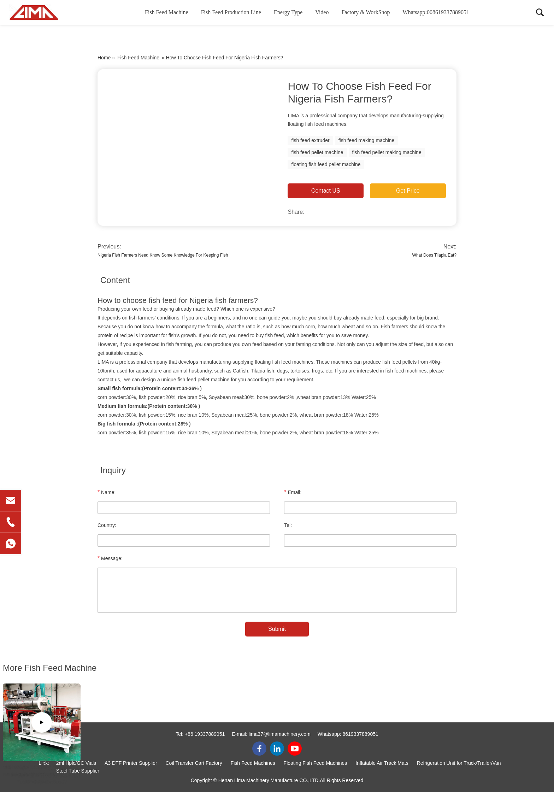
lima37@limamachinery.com (280, 734)
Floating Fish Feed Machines (315, 763)
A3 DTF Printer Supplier (131, 763)
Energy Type (288, 12)
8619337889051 (360, 734)
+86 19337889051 (205, 734)
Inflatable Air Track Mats (381, 763)
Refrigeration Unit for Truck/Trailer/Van (459, 763)
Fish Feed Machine (166, 12)
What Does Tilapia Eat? (434, 255)
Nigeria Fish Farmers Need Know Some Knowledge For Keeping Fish (163, 255)
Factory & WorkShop (365, 12)
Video (322, 12)
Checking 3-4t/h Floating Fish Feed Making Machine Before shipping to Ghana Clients (42, 775)
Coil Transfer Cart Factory (194, 763)
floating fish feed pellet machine (325, 164)
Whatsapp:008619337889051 (436, 12)
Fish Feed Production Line (231, 12)
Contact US (325, 191)
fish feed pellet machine (317, 152)
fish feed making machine (366, 140)
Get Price (408, 191)
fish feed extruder (310, 140)
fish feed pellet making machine (387, 152)
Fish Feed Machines (253, 763)
